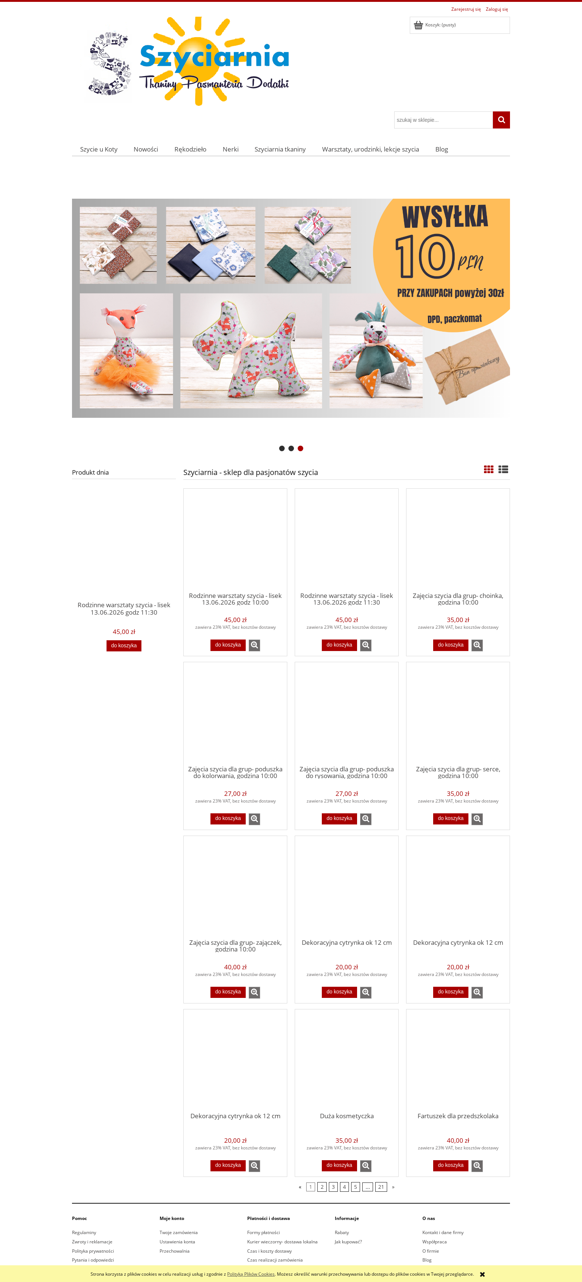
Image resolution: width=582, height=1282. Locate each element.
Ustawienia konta (177, 1242)
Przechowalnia (175, 1251)
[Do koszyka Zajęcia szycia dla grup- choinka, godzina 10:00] (450, 645)
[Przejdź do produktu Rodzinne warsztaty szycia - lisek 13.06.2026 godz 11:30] (123, 557)
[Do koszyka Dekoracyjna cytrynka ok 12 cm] (339, 992)
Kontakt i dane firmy (443, 1232)
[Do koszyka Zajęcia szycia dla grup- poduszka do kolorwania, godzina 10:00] (227, 818)
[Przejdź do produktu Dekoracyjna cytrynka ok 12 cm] (347, 886)
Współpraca (434, 1242)
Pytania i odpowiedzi (93, 1260)
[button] (254, 645)
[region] (291, 308)
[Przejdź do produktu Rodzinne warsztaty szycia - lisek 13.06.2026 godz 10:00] (235, 539)
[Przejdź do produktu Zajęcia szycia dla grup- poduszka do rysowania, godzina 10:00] (347, 713)
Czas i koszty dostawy (269, 1251)
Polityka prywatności (93, 1251)
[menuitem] (99, 149)
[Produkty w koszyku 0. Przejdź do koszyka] (435, 25)
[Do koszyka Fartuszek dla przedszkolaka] (450, 1165)
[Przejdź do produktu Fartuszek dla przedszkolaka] (458, 1060)
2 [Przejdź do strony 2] (322, 1187)
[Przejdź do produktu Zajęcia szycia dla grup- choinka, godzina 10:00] (458, 539)
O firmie (430, 1251)
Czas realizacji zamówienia (275, 1260)
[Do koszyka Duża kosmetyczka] (339, 1165)
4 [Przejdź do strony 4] (344, 1187)
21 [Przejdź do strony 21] (381, 1187)
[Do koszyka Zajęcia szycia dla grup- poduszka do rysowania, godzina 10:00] (339, 818)
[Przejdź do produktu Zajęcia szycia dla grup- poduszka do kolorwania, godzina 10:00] (235, 713)
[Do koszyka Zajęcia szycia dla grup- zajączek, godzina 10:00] (227, 992)
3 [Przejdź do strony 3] (333, 1187)
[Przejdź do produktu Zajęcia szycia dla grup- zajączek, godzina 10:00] (235, 886)
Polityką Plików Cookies (251, 1274)
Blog (427, 1260)
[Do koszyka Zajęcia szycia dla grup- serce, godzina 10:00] (450, 818)
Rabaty (342, 1232)
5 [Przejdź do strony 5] (355, 1187)
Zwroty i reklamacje (92, 1242)
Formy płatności (263, 1232)
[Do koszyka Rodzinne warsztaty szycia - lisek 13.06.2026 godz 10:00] (227, 645)
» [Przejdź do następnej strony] (393, 1187)
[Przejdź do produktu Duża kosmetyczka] (347, 1060)
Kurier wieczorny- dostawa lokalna (282, 1242)
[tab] (282, 448)
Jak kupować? (348, 1242)
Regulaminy (84, 1232)
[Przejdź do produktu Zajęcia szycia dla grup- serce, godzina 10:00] (458, 713)
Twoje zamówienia (179, 1232)
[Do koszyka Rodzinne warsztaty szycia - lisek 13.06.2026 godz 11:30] (124, 645)
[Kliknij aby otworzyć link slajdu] (291, 308)
